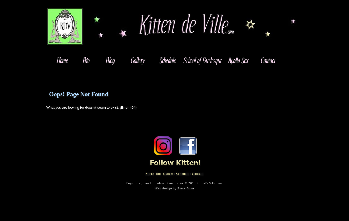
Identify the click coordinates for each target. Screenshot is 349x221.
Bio (158, 173)
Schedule (182, 173)
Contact (197, 173)
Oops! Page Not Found (78, 94)
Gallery (168, 173)
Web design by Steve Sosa (174, 188)
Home (149, 173)
